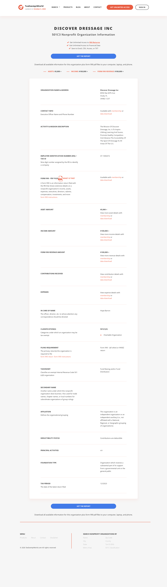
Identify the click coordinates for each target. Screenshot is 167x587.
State (85, 544)
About (87, 7)
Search (56, 7)
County (108, 541)
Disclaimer (54, 538)
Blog (78, 7)
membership (116, 111)
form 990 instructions (49, 197)
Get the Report (83, 56)
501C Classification (112, 548)
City (84, 541)
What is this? (66, 178)
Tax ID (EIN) (109, 544)
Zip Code (108, 538)
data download (106, 114)
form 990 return (47, 356)
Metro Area (87, 548)
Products (67, 7)
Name (85, 538)
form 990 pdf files (93, 64)
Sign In (142, 7)
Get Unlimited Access (120, 7)
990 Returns (94, 42)
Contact (97, 7)
